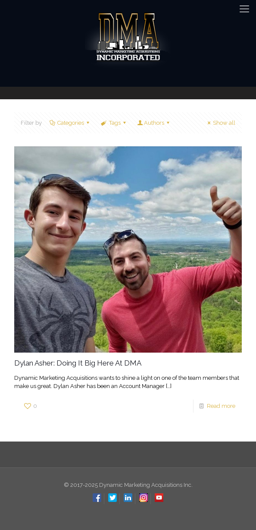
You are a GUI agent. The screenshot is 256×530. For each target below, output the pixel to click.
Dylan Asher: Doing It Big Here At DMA (77, 363)
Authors (154, 123)
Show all (220, 123)
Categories (70, 123)
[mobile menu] (244, 8)
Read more (221, 406)
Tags (114, 123)
